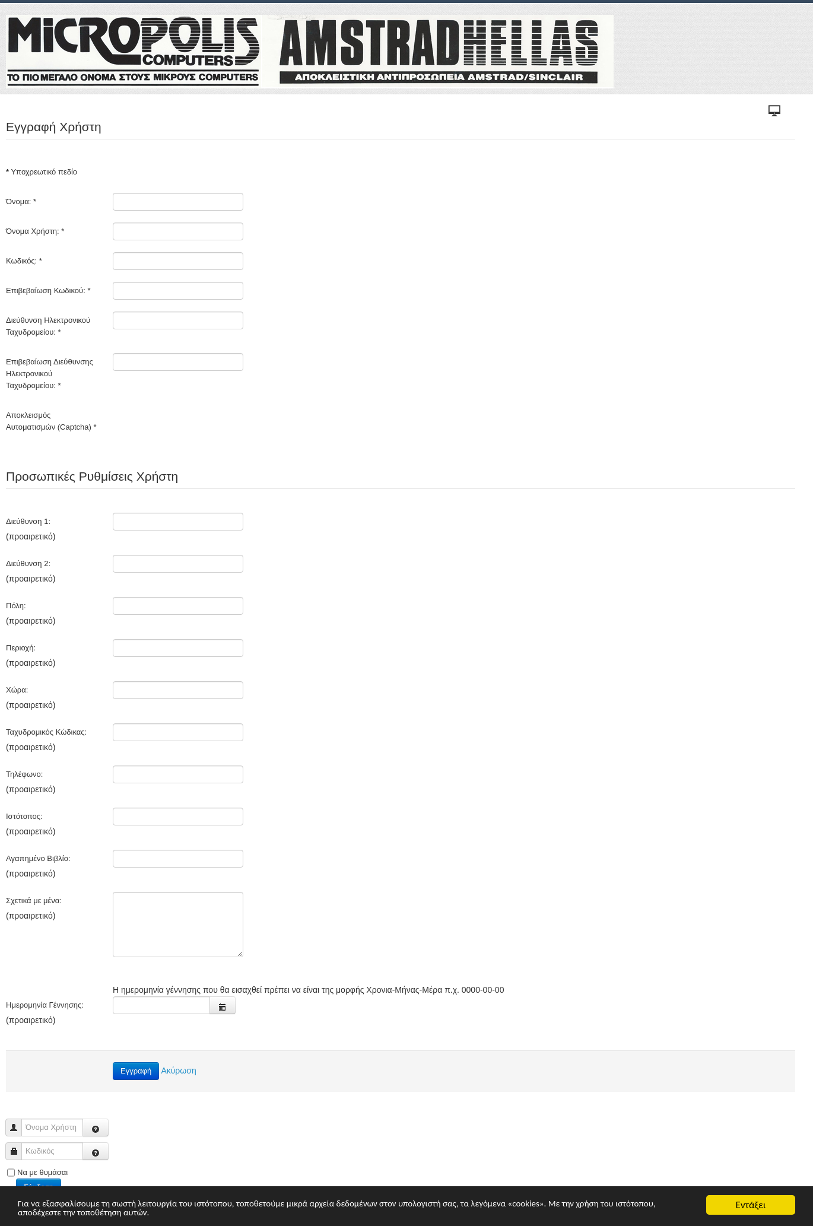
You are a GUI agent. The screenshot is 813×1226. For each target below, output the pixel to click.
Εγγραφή (135, 1070)
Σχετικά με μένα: (34, 900)
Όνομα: (21, 201)
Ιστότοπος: (24, 816)
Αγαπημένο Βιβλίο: (38, 858)
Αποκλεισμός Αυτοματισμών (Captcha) (51, 421)
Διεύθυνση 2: (28, 563)
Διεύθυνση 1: (28, 521)
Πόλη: (16, 605)
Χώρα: (17, 689)
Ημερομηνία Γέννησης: (45, 1005)
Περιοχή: (21, 647)
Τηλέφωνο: (24, 774)
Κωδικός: (24, 260)
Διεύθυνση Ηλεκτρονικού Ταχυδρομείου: (48, 326)
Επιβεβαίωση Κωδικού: (48, 290)
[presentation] (203, 429)
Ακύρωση (178, 1070)
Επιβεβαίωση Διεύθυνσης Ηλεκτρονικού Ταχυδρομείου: (49, 373)
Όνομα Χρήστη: (35, 231)
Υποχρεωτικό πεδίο (41, 171)
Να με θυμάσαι (42, 1172)
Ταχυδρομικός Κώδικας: (46, 732)
